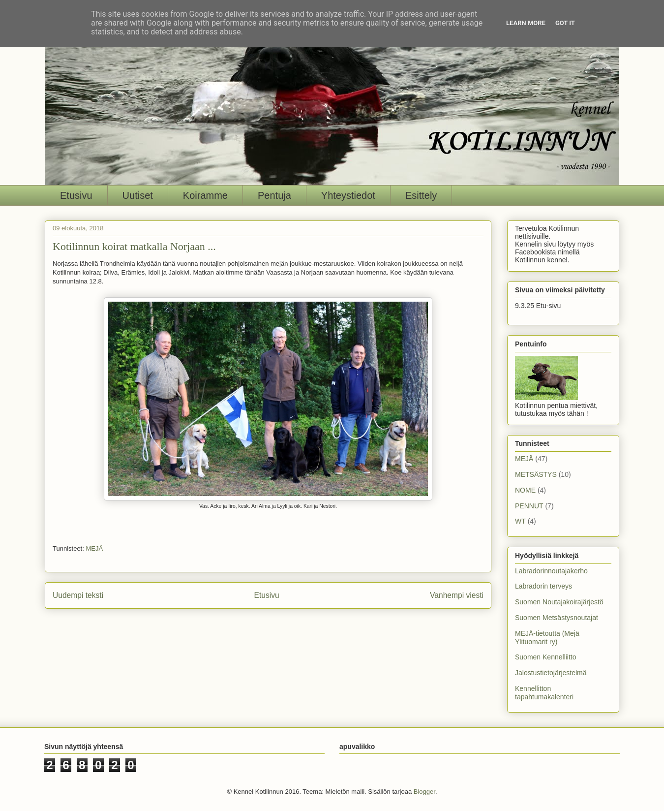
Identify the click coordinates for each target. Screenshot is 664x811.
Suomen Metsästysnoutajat (556, 618)
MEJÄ (94, 548)
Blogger (424, 791)
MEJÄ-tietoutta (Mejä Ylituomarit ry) (547, 637)
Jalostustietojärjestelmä (551, 673)
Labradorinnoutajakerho (551, 571)
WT (520, 521)
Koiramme (205, 195)
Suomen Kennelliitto (545, 657)
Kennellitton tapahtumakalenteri (544, 693)
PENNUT (529, 506)
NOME (525, 490)
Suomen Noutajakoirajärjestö (559, 602)
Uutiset (137, 195)
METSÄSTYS (536, 474)
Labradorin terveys (543, 586)
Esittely (421, 195)
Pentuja (274, 195)
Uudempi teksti (78, 595)
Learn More (525, 23)
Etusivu (76, 195)
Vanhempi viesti (456, 595)
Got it (565, 23)
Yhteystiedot (348, 195)
